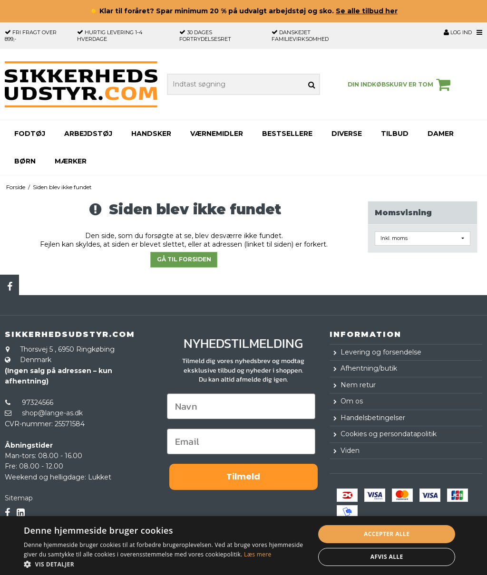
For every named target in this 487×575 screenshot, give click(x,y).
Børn (25, 161)
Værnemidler (216, 133)
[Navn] (241, 406)
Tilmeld (243, 476)
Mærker (71, 161)
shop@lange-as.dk (52, 413)
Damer (441, 133)
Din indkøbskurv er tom (400, 84)
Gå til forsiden (184, 259)
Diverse (346, 133)
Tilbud (395, 133)
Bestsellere (287, 133)
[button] (165, 563)
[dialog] (243, 545)
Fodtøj (29, 133)
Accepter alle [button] (386, 534)
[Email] (241, 441)
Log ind (458, 32)
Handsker (151, 133)
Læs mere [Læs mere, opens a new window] (257, 554)
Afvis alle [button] (386, 557)
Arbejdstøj (88, 133)
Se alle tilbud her (367, 11)
